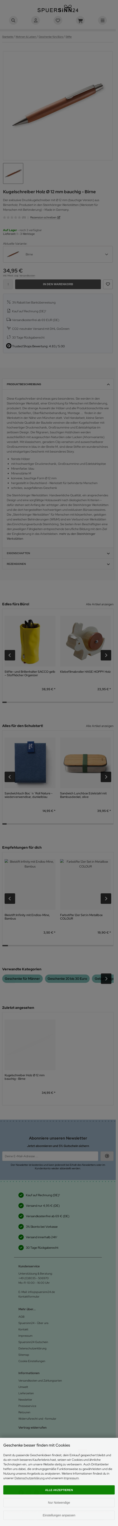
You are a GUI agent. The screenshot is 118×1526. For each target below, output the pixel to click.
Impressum (71, 1478)
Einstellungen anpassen (59, 1515)
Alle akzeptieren (59, 1490)
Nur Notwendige (59, 1502)
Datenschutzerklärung (29, 1478)
